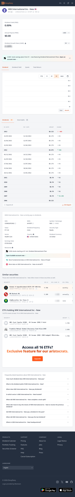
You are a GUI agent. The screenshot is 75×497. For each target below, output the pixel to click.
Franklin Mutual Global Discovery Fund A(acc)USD (27, 329)
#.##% (8, 46)
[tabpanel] (37, 93)
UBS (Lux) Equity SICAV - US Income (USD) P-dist (27, 322)
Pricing (23, 441)
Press (41, 453)
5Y (56, 76)
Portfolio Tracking (8, 445)
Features (24, 445)
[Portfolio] (68, 3)
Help (22, 453)
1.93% (67, 323)
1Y (47, 76)
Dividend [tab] (5, 67)
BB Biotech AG (14, 293)
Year (61, 110)
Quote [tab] (27, 67)
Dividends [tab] (7, 120)
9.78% (46, 288)
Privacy (60, 445)
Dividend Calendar (9, 441)
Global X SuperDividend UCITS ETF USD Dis (25, 287)
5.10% (46, 294)
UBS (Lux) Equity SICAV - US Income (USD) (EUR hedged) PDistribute (34, 335)
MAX (61, 76)
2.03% (67, 329)
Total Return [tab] (37, 67)
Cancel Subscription (28, 456)
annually (66, 294)
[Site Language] (60, 3)
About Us (42, 441)
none (64, 301)
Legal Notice (62, 441)
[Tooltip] (33, 234)
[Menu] (72, 3)
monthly (65, 288)
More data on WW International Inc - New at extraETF (26, 264)
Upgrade (37, 359)
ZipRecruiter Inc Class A (18, 300)
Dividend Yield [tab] (16, 67)
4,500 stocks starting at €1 (28, 251)
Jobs (40, 445)
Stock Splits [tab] (22, 120)
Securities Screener (9, 449)
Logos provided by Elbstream (11, 484)
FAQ (22, 449)
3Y (51, 76)
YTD (41, 76)
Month (67, 110)
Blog (40, 449)
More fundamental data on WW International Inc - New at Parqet (29, 260)
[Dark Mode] (64, 3)
